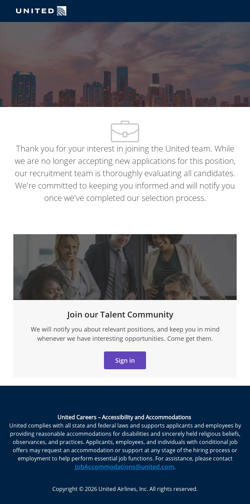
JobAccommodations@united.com (124, 467)
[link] (125, 360)
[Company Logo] (41, 10)
